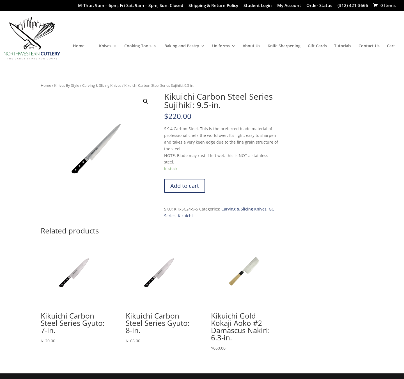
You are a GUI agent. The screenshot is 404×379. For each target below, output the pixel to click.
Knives (105, 46)
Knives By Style (66, 85)
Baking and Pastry (181, 46)
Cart (391, 46)
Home (78, 46)
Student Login (258, 5)
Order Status (319, 5)
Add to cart (184, 186)
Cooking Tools (138, 46)
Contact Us (369, 46)
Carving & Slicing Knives (101, 85)
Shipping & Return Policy (213, 5)
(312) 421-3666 (353, 5)
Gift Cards (317, 46)
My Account (289, 5)
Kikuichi (185, 215)
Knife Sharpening (284, 46)
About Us (251, 46)
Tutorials (342, 46)
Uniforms (221, 46)
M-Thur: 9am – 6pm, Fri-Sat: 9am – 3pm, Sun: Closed (130, 5)
